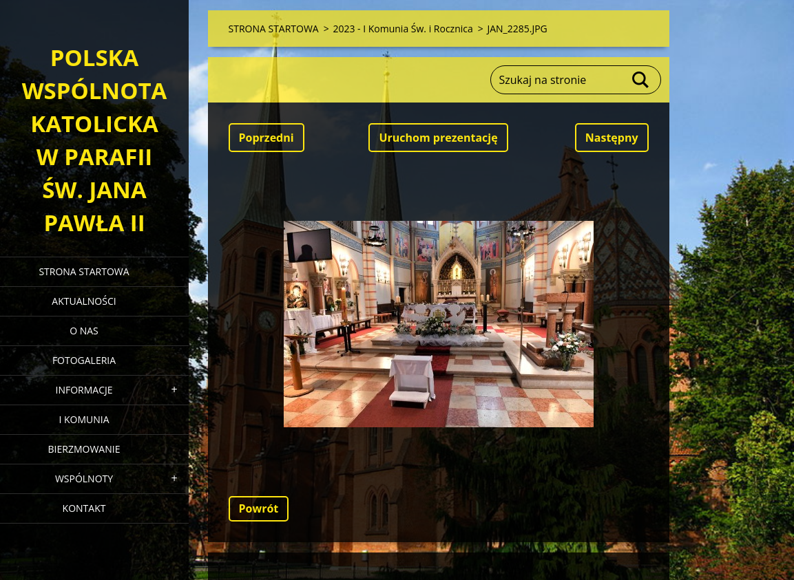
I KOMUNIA (84, 419)
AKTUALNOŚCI (84, 301)
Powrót (259, 508)
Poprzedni (266, 137)
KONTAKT (84, 508)
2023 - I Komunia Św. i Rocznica (402, 28)
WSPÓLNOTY (84, 478)
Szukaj (641, 79)
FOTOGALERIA (84, 360)
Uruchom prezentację (438, 137)
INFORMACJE (83, 389)
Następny (611, 137)
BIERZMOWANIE (84, 448)
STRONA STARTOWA (84, 271)
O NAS (84, 330)
